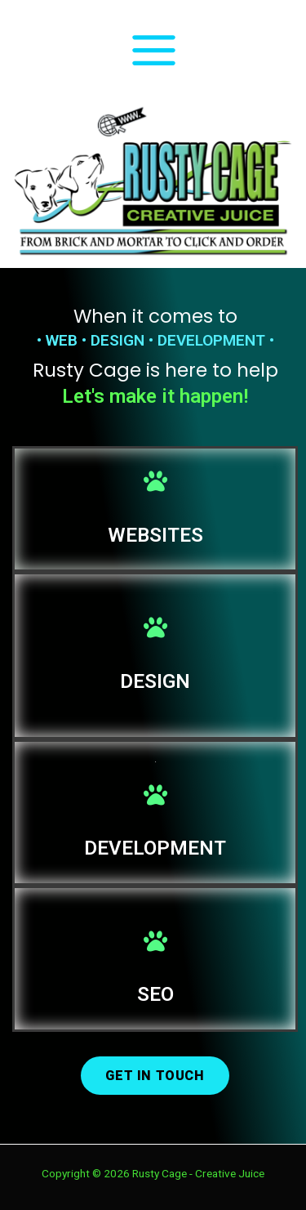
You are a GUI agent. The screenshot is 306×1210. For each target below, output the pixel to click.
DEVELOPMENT (155, 848)
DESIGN (155, 681)
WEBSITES (155, 535)
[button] (154, 1076)
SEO (155, 994)
